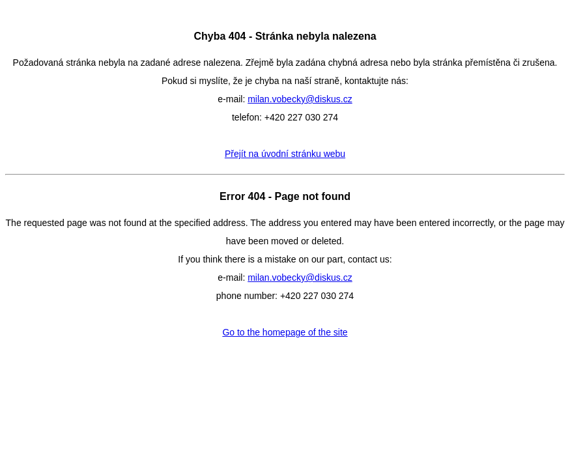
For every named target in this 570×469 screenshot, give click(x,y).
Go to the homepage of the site (284, 332)
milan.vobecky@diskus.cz (300, 99)
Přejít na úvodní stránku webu (285, 154)
